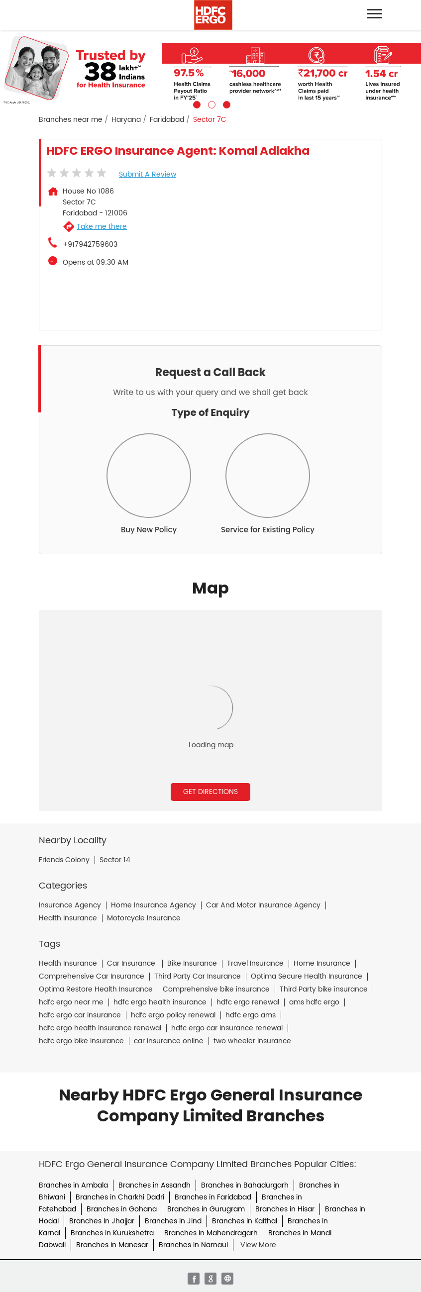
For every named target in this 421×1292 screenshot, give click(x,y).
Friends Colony (64, 860)
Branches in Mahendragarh (211, 1233)
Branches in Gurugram (206, 1209)
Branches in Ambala (73, 1185)
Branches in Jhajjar (101, 1221)
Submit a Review (147, 174)
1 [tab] (195, 103)
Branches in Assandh (154, 1185)
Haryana (126, 120)
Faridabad (167, 120)
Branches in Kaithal (244, 1221)
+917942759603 (90, 244)
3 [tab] (225, 103)
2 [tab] (210, 103)
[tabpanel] (210, 69)
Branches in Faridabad (213, 1197)
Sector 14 (115, 860)
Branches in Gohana (122, 1209)
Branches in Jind (173, 1221)
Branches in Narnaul (193, 1245)
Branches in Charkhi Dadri (120, 1197)
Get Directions (210, 791)
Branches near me (71, 120)
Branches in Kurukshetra (112, 1233)
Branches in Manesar (112, 1245)
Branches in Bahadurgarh (245, 1185)
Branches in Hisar (285, 1209)
